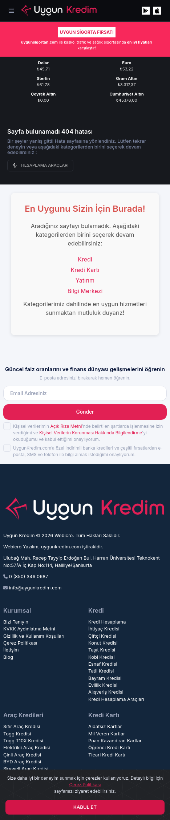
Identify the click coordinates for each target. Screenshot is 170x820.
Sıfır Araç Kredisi (21, 726)
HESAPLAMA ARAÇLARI (40, 165)
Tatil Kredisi (101, 671)
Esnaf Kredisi (102, 664)
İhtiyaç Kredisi (104, 629)
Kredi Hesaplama (107, 622)
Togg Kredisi (17, 733)
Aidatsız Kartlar (105, 726)
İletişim (11, 650)
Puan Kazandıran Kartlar (115, 740)
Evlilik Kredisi (102, 685)
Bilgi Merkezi (85, 291)
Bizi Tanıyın (15, 622)
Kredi (85, 259)
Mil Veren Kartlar (106, 733)
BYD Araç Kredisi (22, 761)
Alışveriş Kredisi (106, 692)
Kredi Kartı (84, 269)
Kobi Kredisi (101, 657)
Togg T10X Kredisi (23, 740)
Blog (8, 657)
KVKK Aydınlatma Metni (29, 629)
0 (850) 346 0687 (28, 576)
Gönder (85, 412)
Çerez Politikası (20, 643)
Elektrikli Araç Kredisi (26, 747)
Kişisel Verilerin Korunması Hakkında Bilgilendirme (90, 432)
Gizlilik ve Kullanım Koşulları (33, 636)
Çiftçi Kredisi (102, 636)
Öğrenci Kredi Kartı (109, 747)
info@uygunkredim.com (35, 587)
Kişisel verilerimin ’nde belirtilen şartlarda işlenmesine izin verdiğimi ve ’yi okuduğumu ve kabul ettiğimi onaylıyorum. (88, 432)
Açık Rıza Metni (66, 426)
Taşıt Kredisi (101, 650)
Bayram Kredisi (105, 678)
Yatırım (85, 280)
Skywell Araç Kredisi (25, 768)
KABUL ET (85, 807)
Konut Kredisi (103, 643)
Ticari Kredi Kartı (106, 755)
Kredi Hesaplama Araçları (116, 699)
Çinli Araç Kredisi (22, 755)
